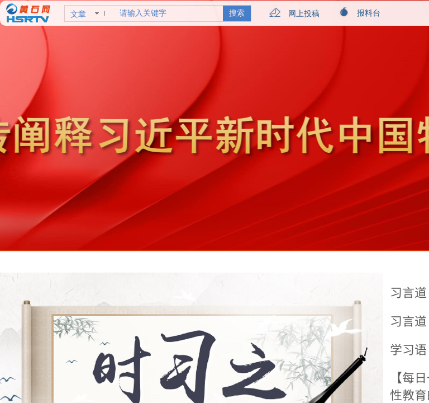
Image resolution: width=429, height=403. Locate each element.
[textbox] (169, 13)
